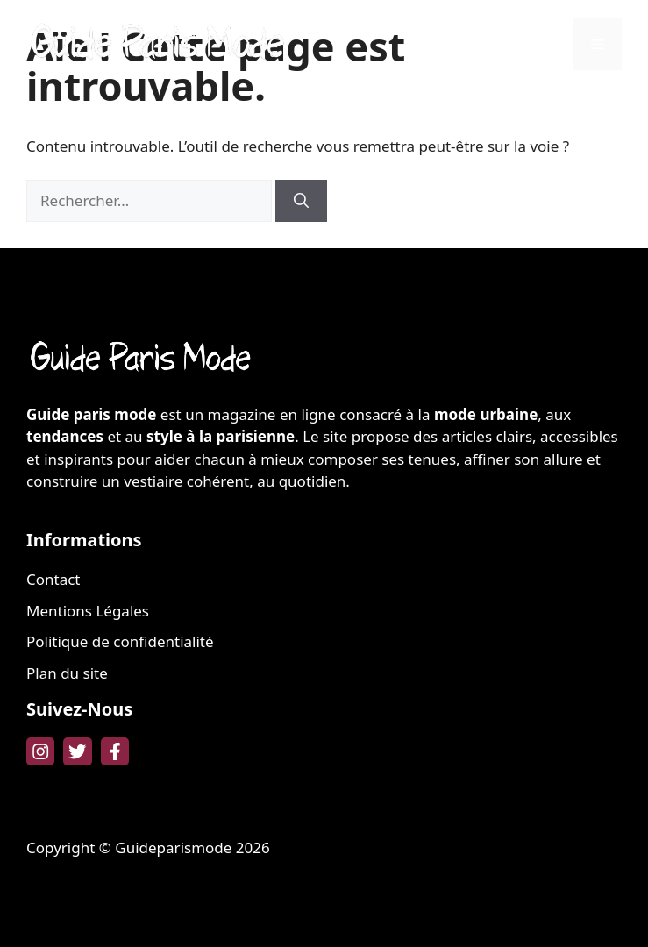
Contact (53, 579)
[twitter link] (77, 751)
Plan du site (67, 673)
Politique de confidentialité (120, 641)
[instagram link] (40, 751)
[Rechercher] (301, 201)
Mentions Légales (87, 611)
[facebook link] (115, 751)
